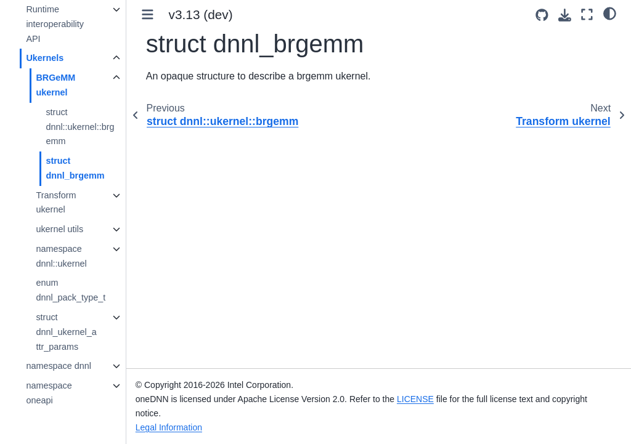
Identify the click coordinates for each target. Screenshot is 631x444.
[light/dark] (609, 12)
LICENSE (415, 399)
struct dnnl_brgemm (75, 168)
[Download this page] (564, 15)
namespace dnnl (58, 366)
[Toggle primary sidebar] (147, 14)
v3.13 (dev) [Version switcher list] (201, 14)
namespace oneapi (48, 393)
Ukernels (44, 58)
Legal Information (169, 427)
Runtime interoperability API (55, 24)
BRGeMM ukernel (55, 85)
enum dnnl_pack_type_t (70, 290)
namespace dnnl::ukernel (61, 256)
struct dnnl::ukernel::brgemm (80, 127)
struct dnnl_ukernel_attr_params (66, 332)
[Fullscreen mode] (587, 14)
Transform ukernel (56, 202)
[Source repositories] (542, 15)
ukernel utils (59, 229)
